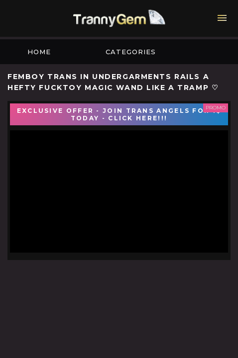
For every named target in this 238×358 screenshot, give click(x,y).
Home (39, 52)
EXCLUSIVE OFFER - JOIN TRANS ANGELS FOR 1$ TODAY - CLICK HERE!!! (119, 114)
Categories (131, 52)
